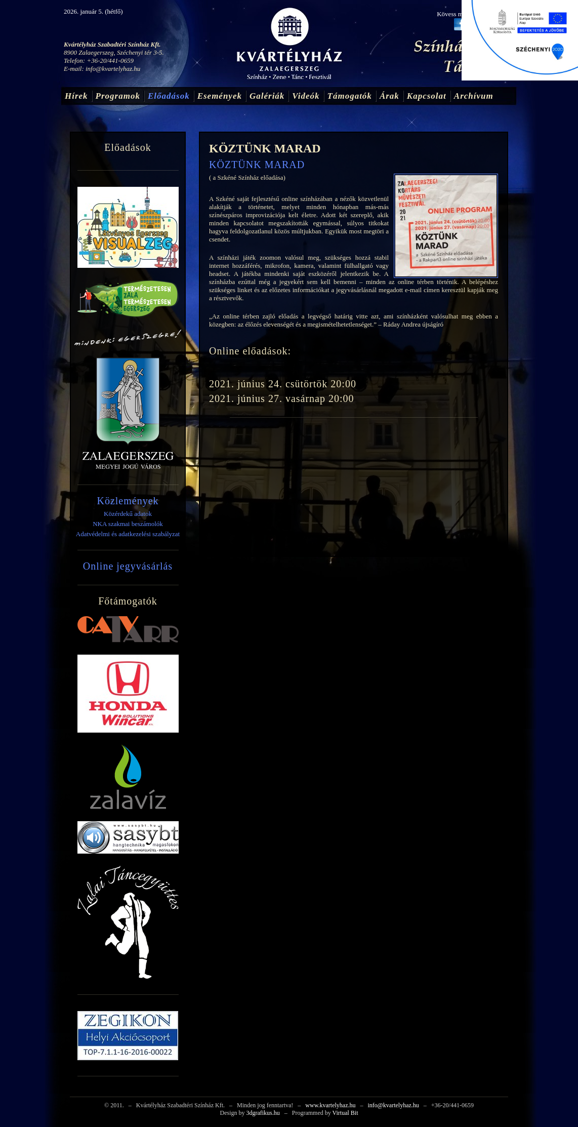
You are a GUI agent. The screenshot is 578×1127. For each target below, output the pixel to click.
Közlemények (127, 500)
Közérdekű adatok (128, 513)
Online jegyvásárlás (128, 566)
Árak (389, 96)
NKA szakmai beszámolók (128, 524)
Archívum (473, 96)
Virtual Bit (345, 1112)
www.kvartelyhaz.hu (330, 1105)
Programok (118, 96)
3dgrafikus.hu (262, 1112)
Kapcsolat (426, 96)
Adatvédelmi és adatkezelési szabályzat (128, 534)
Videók (305, 96)
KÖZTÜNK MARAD (265, 148)
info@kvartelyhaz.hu (113, 68)
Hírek (76, 96)
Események (219, 96)
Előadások (169, 96)
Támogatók (349, 96)
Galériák (267, 96)
